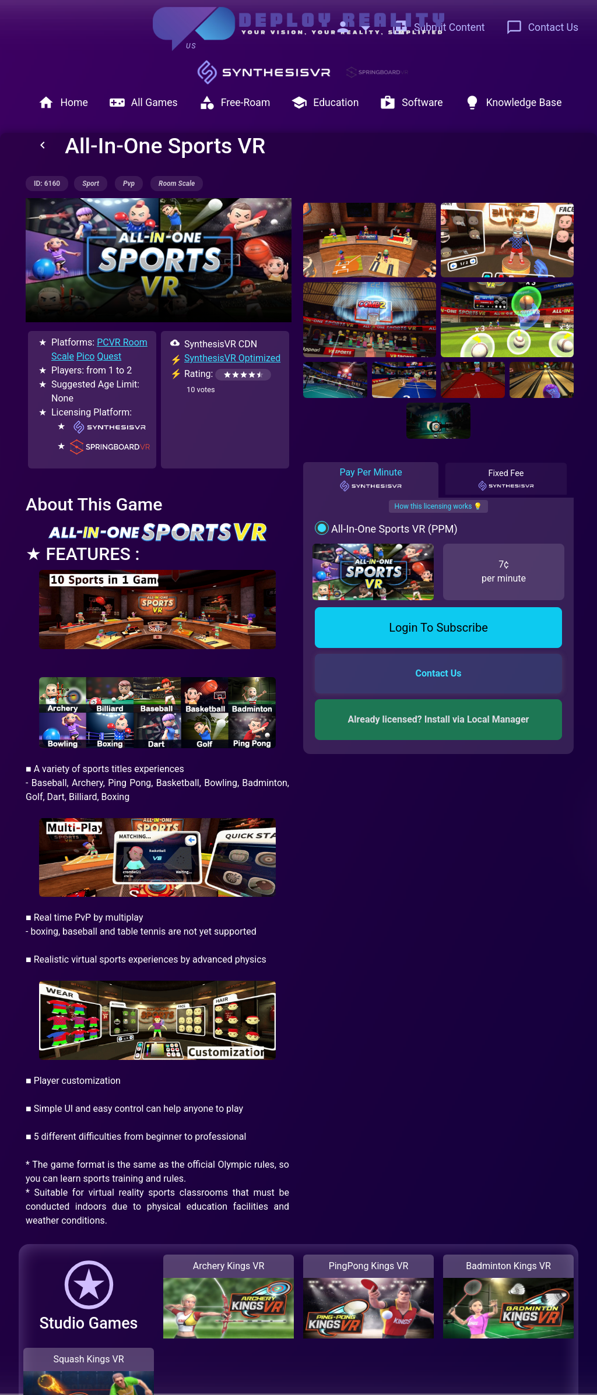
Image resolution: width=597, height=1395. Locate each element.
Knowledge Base (513, 102)
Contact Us (542, 27)
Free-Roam (235, 102)
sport (90, 183)
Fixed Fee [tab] (506, 479)
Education (325, 102)
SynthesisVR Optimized (232, 358)
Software (411, 102)
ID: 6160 (47, 183)
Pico (85, 356)
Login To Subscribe (438, 628)
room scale (177, 183)
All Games (143, 102)
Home (62, 102)
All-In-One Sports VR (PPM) (394, 529)
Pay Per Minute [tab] (370, 479)
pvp (129, 183)
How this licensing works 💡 (439, 506)
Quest (109, 356)
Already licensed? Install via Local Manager (438, 719)
